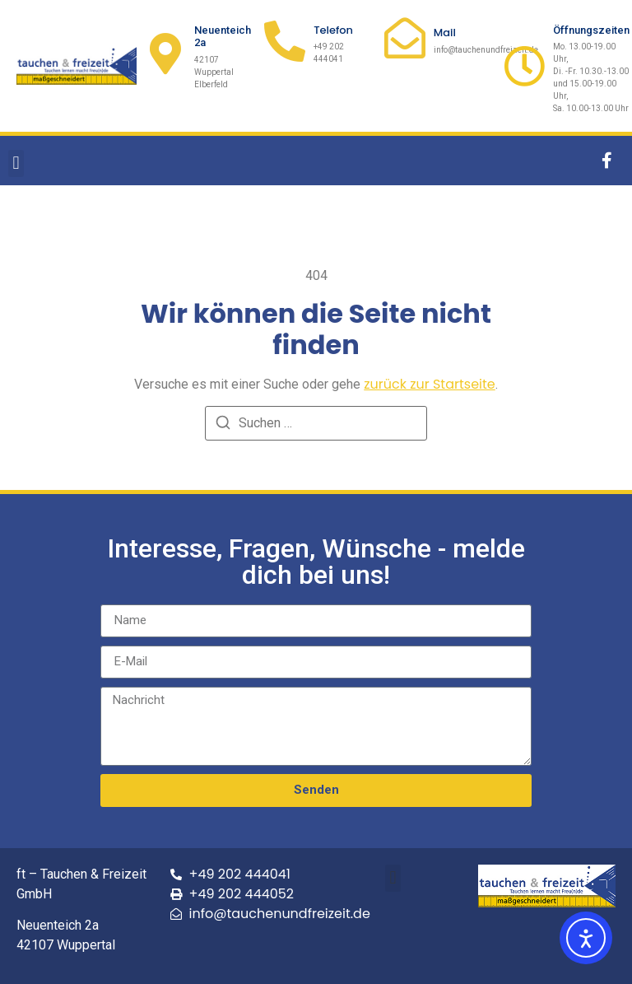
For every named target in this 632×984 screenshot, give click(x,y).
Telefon (333, 30)
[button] (16, 163)
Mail (445, 32)
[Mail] (404, 37)
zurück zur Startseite (429, 384)
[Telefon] (284, 41)
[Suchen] (223, 425)
